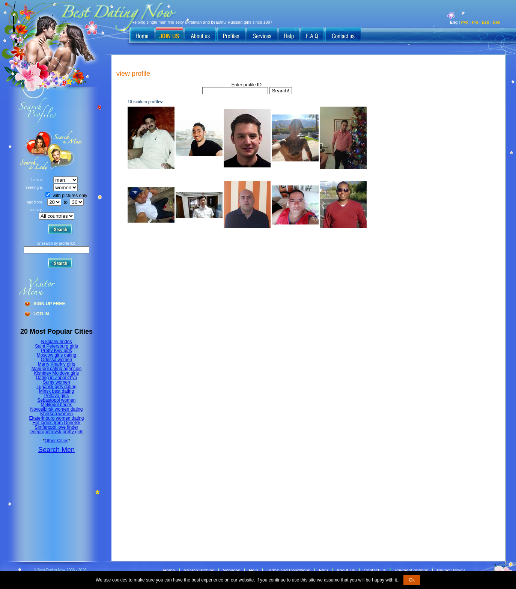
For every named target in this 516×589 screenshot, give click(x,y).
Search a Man (34, 150)
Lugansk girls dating (56, 386)
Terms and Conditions (288, 570)
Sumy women (56, 382)
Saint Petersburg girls (56, 346)
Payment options (411, 570)
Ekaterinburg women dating (56, 418)
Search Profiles (199, 570)
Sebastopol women (56, 400)
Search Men (56, 449)
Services (231, 570)
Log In (41, 313)
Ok (412, 580)
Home (169, 570)
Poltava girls (56, 395)
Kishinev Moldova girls (56, 373)
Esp (485, 22)
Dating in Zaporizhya (56, 377)
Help (253, 570)
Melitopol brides (56, 404)
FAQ (323, 570)
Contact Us (375, 570)
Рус (464, 22)
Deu (497, 22)
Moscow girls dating (56, 355)
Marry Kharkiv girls (56, 364)
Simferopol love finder (56, 427)
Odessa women (56, 359)
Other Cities (56, 440)
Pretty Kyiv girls (56, 350)
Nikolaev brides (56, 341)
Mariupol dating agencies (56, 368)
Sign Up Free (49, 303)
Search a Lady (66, 150)
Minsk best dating (56, 391)
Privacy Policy (451, 570)
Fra (475, 22)
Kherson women (56, 413)
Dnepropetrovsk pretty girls (56, 431)
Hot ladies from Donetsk (56, 422)
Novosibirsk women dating (56, 409)
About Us (346, 570)
